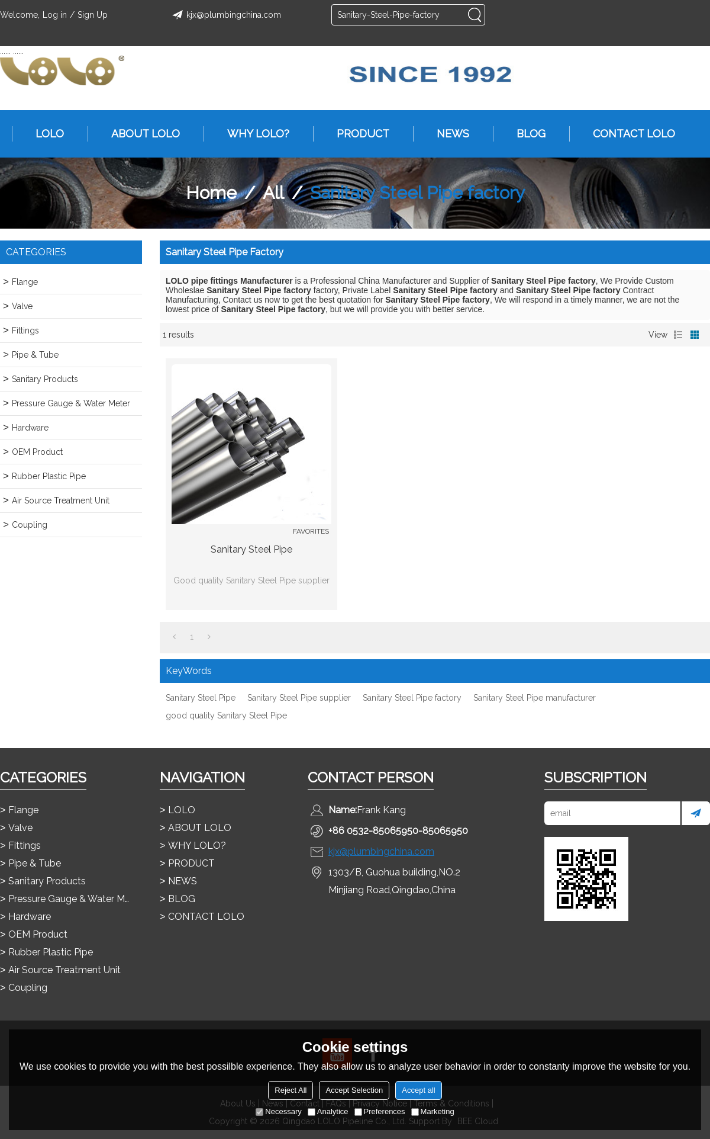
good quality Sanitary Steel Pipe (226, 715)
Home (211, 192)
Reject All (290, 1090)
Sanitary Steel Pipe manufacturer (534, 697)
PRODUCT (357, 134)
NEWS (447, 134)
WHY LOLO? (252, 134)
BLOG (525, 134)
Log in (55, 15)
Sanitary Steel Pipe (251, 549)
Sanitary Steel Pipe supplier (299, 697)
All (273, 192)
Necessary (278, 1111)
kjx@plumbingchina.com (225, 15)
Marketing (432, 1111)
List (678, 335)
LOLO (44, 134)
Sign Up (93, 15)
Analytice (328, 1111)
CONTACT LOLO (628, 134)
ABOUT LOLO (139, 134)
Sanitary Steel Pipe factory (412, 697)
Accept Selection (354, 1090)
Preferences (379, 1111)
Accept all (418, 1090)
